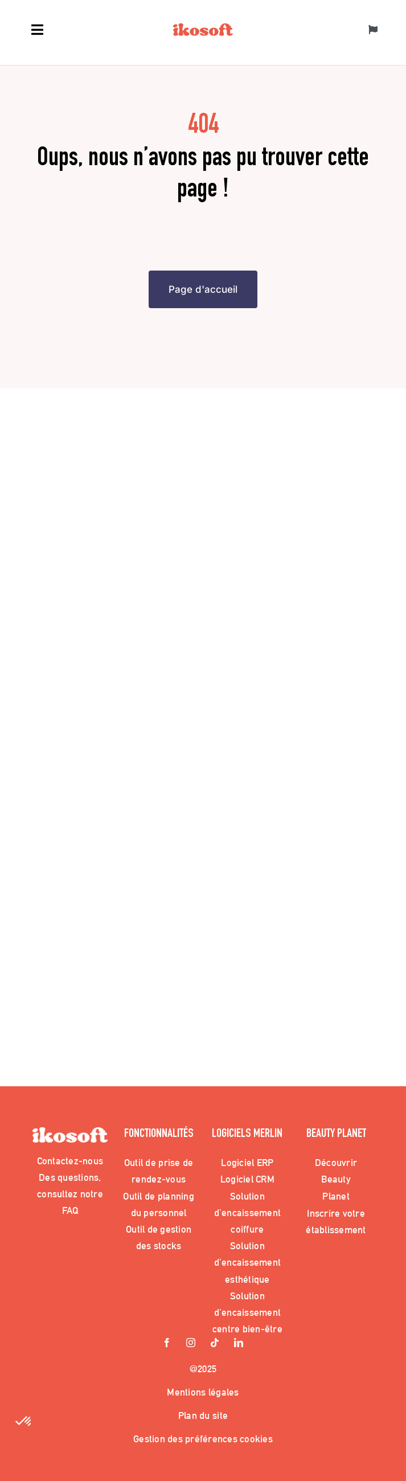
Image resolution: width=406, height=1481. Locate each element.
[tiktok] (215, 1343)
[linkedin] (239, 1343)
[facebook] (167, 1343)
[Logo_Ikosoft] (203, 28)
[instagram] (191, 1343)
